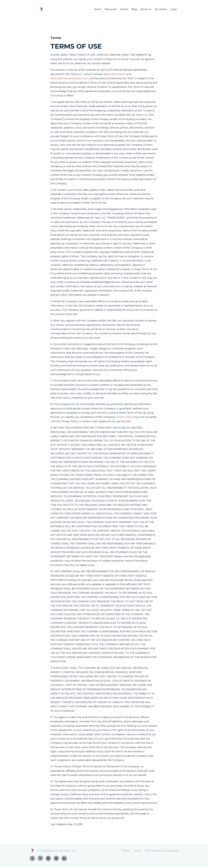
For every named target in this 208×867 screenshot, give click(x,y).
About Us (145, 9)
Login (173, 9)
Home (97, 9)
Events (124, 9)
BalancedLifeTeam (114, 74)
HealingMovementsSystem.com (69, 78)
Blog (134, 9)
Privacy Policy (124, 417)
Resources (111, 9)
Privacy (126, 850)
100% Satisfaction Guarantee (161, 850)
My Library (161, 9)
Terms (137, 850)
